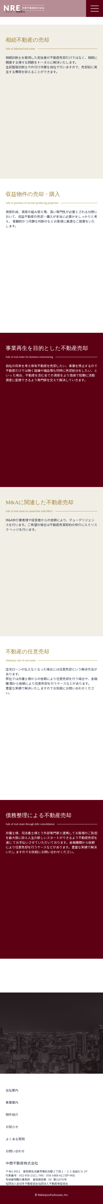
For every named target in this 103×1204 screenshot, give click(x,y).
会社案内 (12, 1090)
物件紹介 (12, 1114)
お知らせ (12, 1126)
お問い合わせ (15, 1151)
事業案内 (12, 1102)
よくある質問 (15, 1139)
